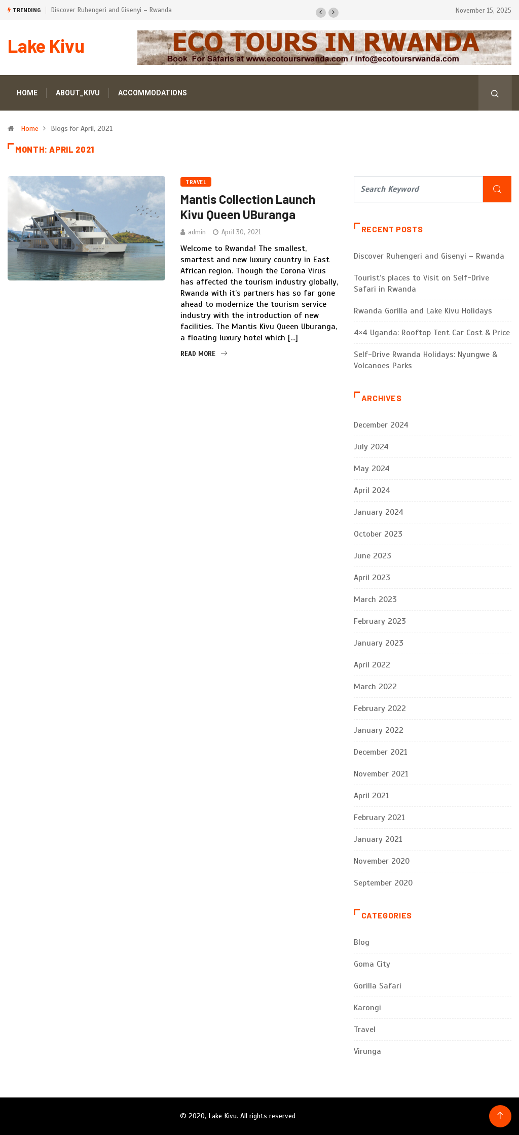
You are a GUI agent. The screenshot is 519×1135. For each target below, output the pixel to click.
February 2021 (379, 817)
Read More (203, 354)
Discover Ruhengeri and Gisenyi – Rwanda (111, 10)
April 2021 (371, 796)
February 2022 (380, 708)
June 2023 (372, 556)
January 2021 (378, 839)
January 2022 (378, 730)
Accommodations (152, 93)
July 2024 (371, 447)
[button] (321, 13)
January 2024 (378, 512)
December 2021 (380, 752)
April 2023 (372, 578)
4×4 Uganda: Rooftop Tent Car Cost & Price (432, 333)
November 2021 (381, 774)
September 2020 (383, 883)
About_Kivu (78, 93)
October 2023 (378, 534)
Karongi (367, 1008)
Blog (361, 942)
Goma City (372, 964)
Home (27, 93)
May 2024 (372, 469)
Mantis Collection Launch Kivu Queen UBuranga (247, 207)
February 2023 (380, 621)
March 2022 (375, 687)
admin (197, 232)
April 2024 (372, 490)
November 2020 (382, 861)
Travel (196, 182)
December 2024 (381, 425)
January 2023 (378, 643)
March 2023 (375, 599)
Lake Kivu (46, 45)
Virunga (367, 1051)
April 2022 (372, 665)
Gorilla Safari (377, 986)
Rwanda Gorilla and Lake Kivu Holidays (423, 311)
